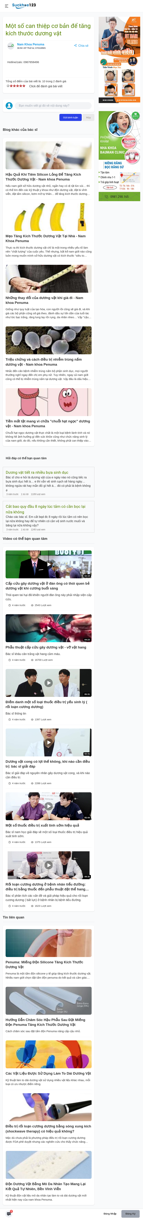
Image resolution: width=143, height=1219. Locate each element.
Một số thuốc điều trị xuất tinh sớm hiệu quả (42, 825)
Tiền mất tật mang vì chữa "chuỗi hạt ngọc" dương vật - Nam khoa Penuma (48, 423)
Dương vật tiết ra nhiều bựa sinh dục (37, 472)
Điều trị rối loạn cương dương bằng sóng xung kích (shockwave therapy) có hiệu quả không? (48, 1128)
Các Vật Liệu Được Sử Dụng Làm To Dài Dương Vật (48, 1073)
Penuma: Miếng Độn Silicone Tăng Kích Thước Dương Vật (44, 964)
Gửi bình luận (70, 117)
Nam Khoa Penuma (30, 44)
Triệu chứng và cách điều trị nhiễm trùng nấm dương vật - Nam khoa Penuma (44, 361)
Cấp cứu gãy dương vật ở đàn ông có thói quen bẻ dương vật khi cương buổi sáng (48, 585)
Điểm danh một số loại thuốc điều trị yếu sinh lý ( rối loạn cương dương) (46, 704)
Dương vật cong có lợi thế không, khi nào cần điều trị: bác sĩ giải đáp (48, 764)
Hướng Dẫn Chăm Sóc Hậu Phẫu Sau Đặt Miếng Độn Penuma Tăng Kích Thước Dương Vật (45, 1022)
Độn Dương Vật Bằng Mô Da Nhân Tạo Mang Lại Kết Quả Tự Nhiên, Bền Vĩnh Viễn (46, 1186)
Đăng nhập (110, 1213)
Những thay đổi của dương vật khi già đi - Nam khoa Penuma (44, 300)
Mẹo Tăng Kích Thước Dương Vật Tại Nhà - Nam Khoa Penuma (46, 238)
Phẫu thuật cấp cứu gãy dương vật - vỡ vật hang (46, 647)
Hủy (88, 117)
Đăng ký (130, 1213)
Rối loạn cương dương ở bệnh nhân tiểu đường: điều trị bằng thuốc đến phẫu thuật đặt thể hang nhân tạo (46, 887)
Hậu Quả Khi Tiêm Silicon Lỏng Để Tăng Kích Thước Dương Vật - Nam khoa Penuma (43, 176)
